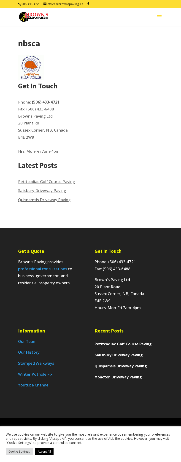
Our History (29, 352)
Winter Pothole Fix (35, 374)
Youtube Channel (33, 385)
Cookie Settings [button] (19, 451)
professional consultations (42, 268)
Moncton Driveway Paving (118, 377)
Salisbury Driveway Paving (42, 190)
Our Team (27, 341)
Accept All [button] (44, 451)
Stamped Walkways (36, 363)
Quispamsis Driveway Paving (44, 199)
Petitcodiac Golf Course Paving (46, 181)
